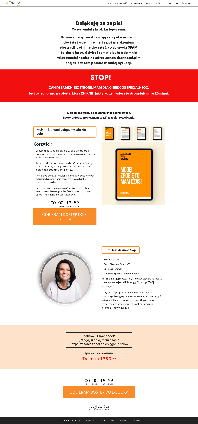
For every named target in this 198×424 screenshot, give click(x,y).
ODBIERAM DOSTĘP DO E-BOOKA (65, 216)
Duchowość (121, 3)
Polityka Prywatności (119, 420)
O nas (169, 3)
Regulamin (136, 420)
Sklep (99, 3)
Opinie (149, 3)
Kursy (108, 3)
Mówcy (159, 3)
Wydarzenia (136, 3)
